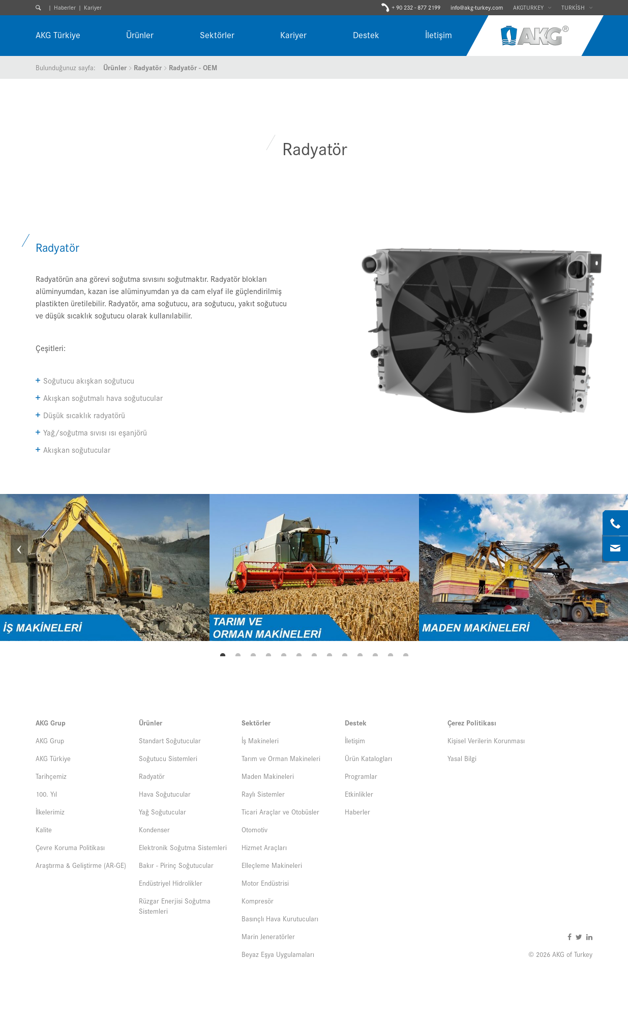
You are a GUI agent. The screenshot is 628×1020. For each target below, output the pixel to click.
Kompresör (258, 900)
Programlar (361, 776)
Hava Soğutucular (165, 794)
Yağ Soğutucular (162, 811)
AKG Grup (51, 722)
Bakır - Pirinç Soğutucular (176, 865)
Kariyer (93, 7)
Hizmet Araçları (264, 847)
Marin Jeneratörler (268, 936)
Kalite (44, 829)
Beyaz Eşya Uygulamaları (278, 954)
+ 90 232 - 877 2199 (416, 8)
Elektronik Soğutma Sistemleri (183, 847)
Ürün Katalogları (368, 758)
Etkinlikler (359, 794)
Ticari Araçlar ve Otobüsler (280, 811)
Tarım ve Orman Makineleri (281, 758)
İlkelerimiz (50, 811)
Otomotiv (254, 829)
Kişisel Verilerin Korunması (486, 740)
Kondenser (154, 829)
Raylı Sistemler (263, 794)
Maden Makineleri (268, 776)
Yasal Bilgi (461, 758)
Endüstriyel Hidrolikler (170, 883)
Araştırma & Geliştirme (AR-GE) (81, 865)
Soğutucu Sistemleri (168, 758)
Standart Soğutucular (170, 740)
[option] (105, 567)
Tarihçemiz (51, 776)
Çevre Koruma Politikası (70, 847)
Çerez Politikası (471, 722)
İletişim (438, 34)
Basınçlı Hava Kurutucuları (280, 918)
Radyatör (148, 67)
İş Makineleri (260, 740)
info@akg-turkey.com (477, 7)
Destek (366, 34)
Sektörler (217, 34)
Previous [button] (18, 567)
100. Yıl (46, 794)
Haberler (65, 7)
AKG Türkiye (58, 34)
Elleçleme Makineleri (272, 865)
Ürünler (140, 34)
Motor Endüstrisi (265, 883)
